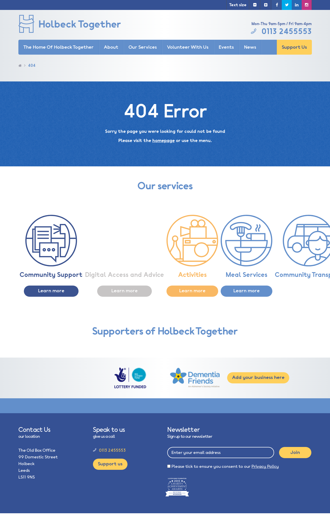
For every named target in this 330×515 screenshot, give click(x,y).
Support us (110, 464)
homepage (163, 140)
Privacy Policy (265, 466)
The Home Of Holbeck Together (58, 47)
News (250, 47)
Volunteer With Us (187, 47)
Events (226, 47)
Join (295, 452)
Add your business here (258, 377)
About (111, 47)
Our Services (142, 47)
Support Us (294, 47)
